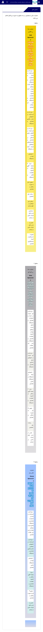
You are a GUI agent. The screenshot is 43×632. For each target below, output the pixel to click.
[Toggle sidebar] (39, 2)
